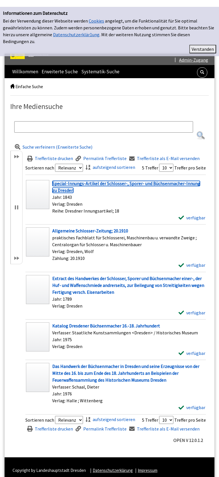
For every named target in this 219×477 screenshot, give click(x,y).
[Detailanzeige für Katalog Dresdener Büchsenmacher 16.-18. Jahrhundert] (106, 319)
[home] (12, 79)
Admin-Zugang (193, 53)
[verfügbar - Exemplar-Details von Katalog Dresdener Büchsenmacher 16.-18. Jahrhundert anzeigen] (192, 346)
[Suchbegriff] (103, 120)
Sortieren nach (39, 161)
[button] (202, 65)
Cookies (96, 14)
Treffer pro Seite (190, 161)
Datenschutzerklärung (113, 463)
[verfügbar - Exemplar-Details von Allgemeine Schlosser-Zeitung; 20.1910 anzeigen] (192, 258)
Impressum (147, 463)
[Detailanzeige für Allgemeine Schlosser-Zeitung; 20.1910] (90, 224)
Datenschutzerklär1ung (76, 28)
